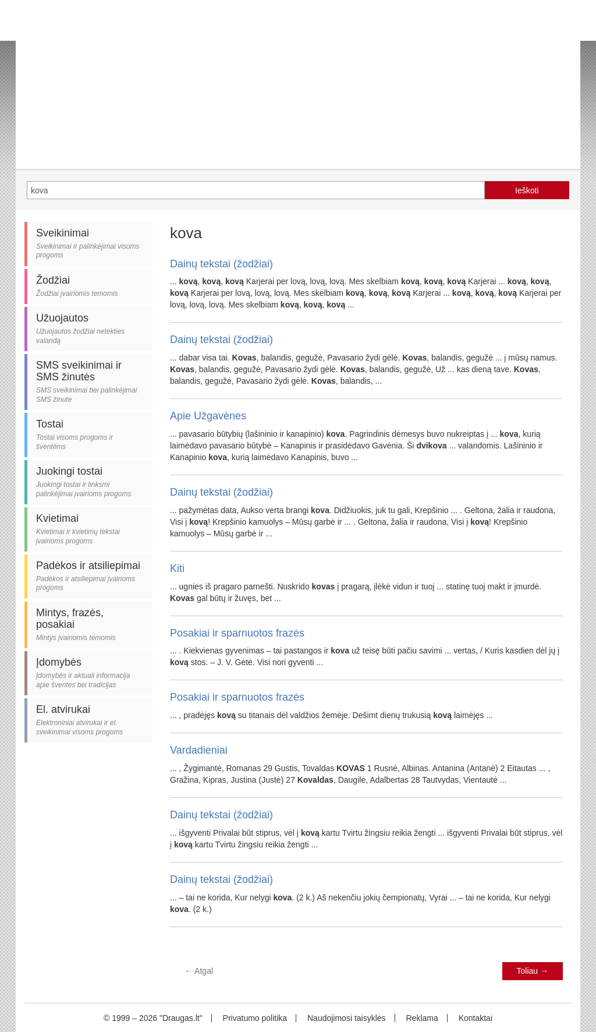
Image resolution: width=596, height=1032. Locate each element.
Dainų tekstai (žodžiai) (221, 264)
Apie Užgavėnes (208, 416)
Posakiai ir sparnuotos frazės (237, 633)
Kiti (177, 568)
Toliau (532, 971)
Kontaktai (475, 1018)
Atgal (199, 971)
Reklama (422, 1018)
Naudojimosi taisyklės (346, 1018)
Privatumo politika (255, 1018)
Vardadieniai (199, 750)
